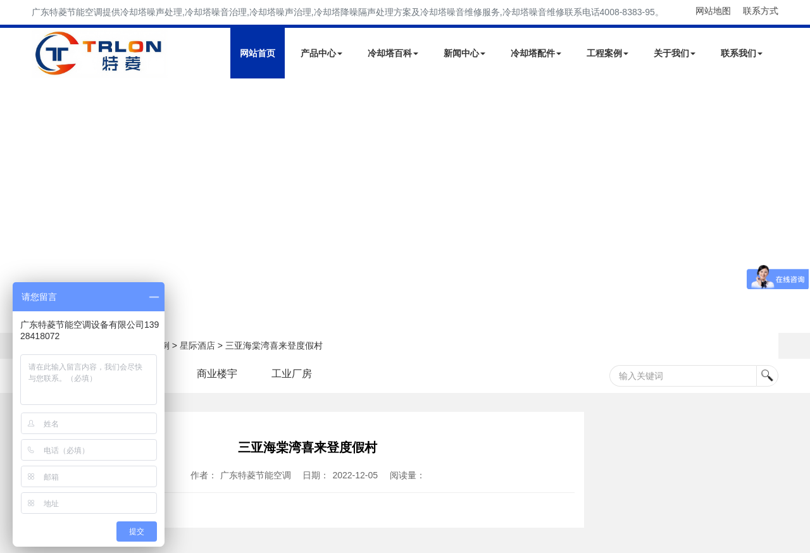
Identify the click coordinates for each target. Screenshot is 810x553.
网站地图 (713, 11)
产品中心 (321, 53)
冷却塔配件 (536, 53)
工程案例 (607, 53)
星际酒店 (197, 345)
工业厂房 (291, 373)
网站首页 (257, 53)
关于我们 (674, 53)
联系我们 (742, 53)
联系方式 (760, 11)
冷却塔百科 (393, 53)
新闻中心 (464, 53)
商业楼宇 (217, 373)
